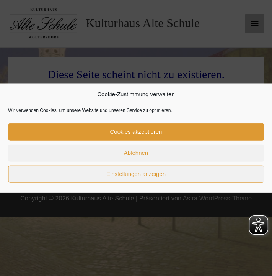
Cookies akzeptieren (136, 131)
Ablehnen (136, 153)
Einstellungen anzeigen (136, 174)
